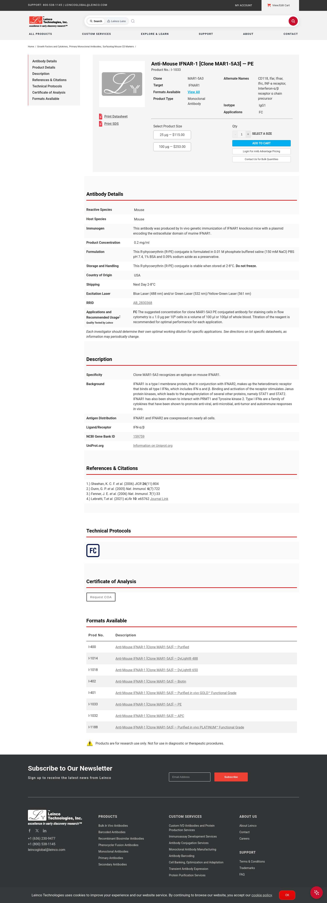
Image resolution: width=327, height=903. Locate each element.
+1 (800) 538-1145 (41, 844)
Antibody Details (44, 61)
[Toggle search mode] (107, 21)
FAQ (242, 874)
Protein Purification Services (187, 875)
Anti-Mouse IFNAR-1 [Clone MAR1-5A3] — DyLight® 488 (157, 659)
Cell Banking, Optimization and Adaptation (196, 862)
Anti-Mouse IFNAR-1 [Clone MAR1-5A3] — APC (150, 716)
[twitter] (37, 830)
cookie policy (262, 895)
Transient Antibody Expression (188, 868)
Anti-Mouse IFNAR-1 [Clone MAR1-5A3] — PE (149, 704)
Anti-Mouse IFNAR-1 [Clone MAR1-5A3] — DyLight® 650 (157, 670)
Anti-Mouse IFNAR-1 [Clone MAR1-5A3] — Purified (152, 647)
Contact (244, 832)
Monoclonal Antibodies (113, 851)
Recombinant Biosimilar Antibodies (121, 838)
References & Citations (49, 80)
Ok (287, 895)
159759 (139, 436)
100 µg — (172, 147)
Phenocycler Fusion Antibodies (118, 845)
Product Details (43, 67)
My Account (243, 5)
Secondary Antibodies (112, 864)
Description (40, 74)
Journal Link (159, 499)
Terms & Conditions (252, 861)
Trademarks (247, 868)
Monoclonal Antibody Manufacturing (192, 849)
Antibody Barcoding (181, 856)
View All (194, 92)
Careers (244, 838)
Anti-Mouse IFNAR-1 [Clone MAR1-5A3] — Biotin (151, 681)
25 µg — (172, 135)
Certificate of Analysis (48, 92)
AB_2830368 (142, 303)
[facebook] (29, 830)
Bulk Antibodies (113, 825)
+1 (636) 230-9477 (41, 838)
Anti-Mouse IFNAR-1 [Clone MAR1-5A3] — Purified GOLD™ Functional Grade (176, 693)
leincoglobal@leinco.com (46, 850)
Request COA (101, 597)
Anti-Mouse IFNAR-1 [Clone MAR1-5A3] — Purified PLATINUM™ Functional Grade (180, 727)
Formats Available (45, 99)
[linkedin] (44, 830)
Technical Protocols (47, 86)
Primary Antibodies (110, 858)
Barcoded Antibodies (112, 832)
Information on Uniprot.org (152, 446)
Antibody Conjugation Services (189, 843)
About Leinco (248, 825)
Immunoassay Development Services (193, 836)
